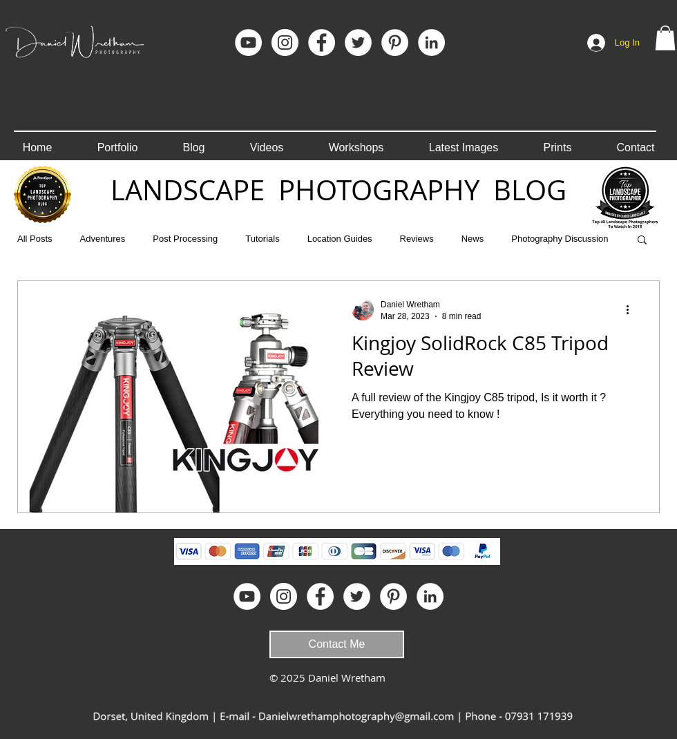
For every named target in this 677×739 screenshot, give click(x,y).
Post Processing (185, 238)
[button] (665, 38)
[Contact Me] (336, 644)
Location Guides (339, 238)
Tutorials (262, 238)
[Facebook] (321, 42)
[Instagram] (284, 42)
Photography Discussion (559, 238)
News (472, 238)
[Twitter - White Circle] (358, 42)
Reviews (417, 238)
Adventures (103, 238)
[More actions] (632, 309)
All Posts (35, 238)
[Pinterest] (394, 42)
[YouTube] (248, 42)
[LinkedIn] (431, 42)
